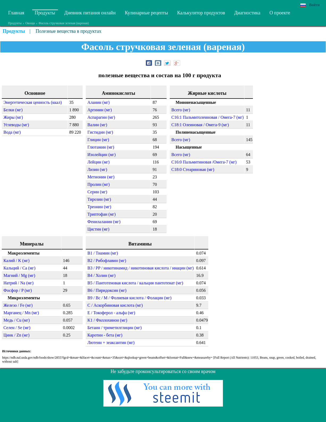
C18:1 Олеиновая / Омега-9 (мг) (200, 124)
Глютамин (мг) (100, 147)
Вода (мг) (12, 132)
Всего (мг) (180, 110)
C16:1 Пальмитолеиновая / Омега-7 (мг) (207, 117)
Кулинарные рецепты (146, 12)
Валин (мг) (97, 124)
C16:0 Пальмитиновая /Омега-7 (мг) (203, 162)
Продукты (45, 12)
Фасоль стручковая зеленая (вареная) (64, 23)
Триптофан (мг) (101, 214)
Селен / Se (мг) (16, 327)
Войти (314, 5)
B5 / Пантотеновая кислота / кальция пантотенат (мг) (135, 283)
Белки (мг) (13, 110)
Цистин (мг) (98, 229)
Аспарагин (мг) (101, 117)
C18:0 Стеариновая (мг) (192, 169)
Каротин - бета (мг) (104, 335)
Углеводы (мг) (16, 124)
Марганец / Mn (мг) (21, 312)
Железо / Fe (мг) (18, 305)
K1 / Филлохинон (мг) (107, 320)
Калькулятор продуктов (201, 12)
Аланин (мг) (98, 102)
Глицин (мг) (98, 139)
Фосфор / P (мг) (17, 290)
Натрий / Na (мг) (18, 283)
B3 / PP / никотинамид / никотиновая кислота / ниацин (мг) (140, 268)
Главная (16, 12)
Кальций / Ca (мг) (19, 268)
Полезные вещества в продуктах (68, 31)
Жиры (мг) (13, 117)
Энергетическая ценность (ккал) (32, 102)
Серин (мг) (97, 192)
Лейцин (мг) (98, 162)
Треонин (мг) (99, 206)
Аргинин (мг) (99, 110)
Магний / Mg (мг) (19, 275)
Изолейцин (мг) (101, 154)
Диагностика (247, 12)
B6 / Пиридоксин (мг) (106, 290)
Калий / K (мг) (16, 260)
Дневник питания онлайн (90, 12)
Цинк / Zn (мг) (16, 335)
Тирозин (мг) (99, 199)
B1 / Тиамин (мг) (102, 253)
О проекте (279, 12)
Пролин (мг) (98, 184)
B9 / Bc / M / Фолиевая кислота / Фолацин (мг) (129, 298)
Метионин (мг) (101, 177)
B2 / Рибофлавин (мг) (106, 260)
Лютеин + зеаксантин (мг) (110, 342)
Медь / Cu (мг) (16, 320)
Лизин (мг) (97, 169)
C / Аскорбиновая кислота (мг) (115, 305)
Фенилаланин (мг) (103, 221)
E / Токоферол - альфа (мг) (111, 312)
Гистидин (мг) (100, 132)
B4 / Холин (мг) (101, 275)
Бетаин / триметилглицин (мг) (114, 327)
